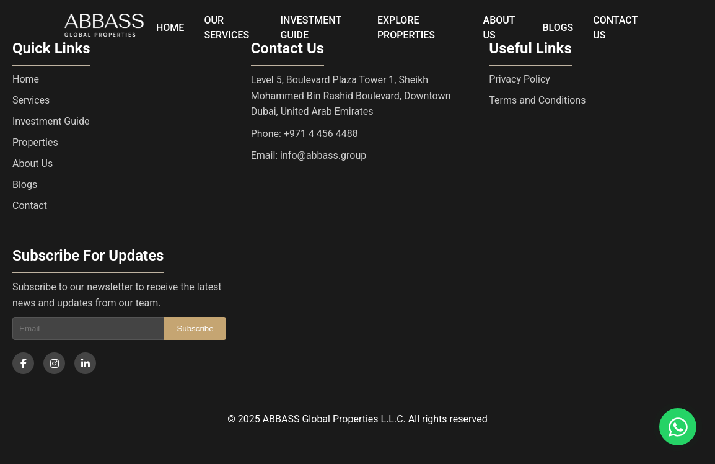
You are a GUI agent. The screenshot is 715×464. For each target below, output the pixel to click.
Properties (35, 142)
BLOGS (557, 27)
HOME (170, 27)
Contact (29, 206)
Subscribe (195, 328)
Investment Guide (50, 121)
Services (31, 100)
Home (25, 79)
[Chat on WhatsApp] (677, 426)
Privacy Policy (519, 79)
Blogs (24, 184)
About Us (32, 163)
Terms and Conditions (537, 100)
